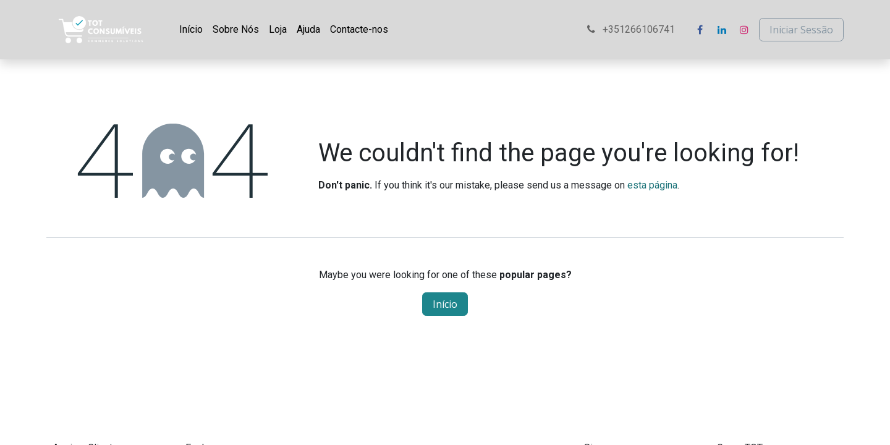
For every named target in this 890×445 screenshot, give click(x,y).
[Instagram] (744, 30)
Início (445, 304)
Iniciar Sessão (801, 29)
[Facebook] (700, 30)
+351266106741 (632, 29)
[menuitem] (191, 29)
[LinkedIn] (722, 30)
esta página (652, 185)
